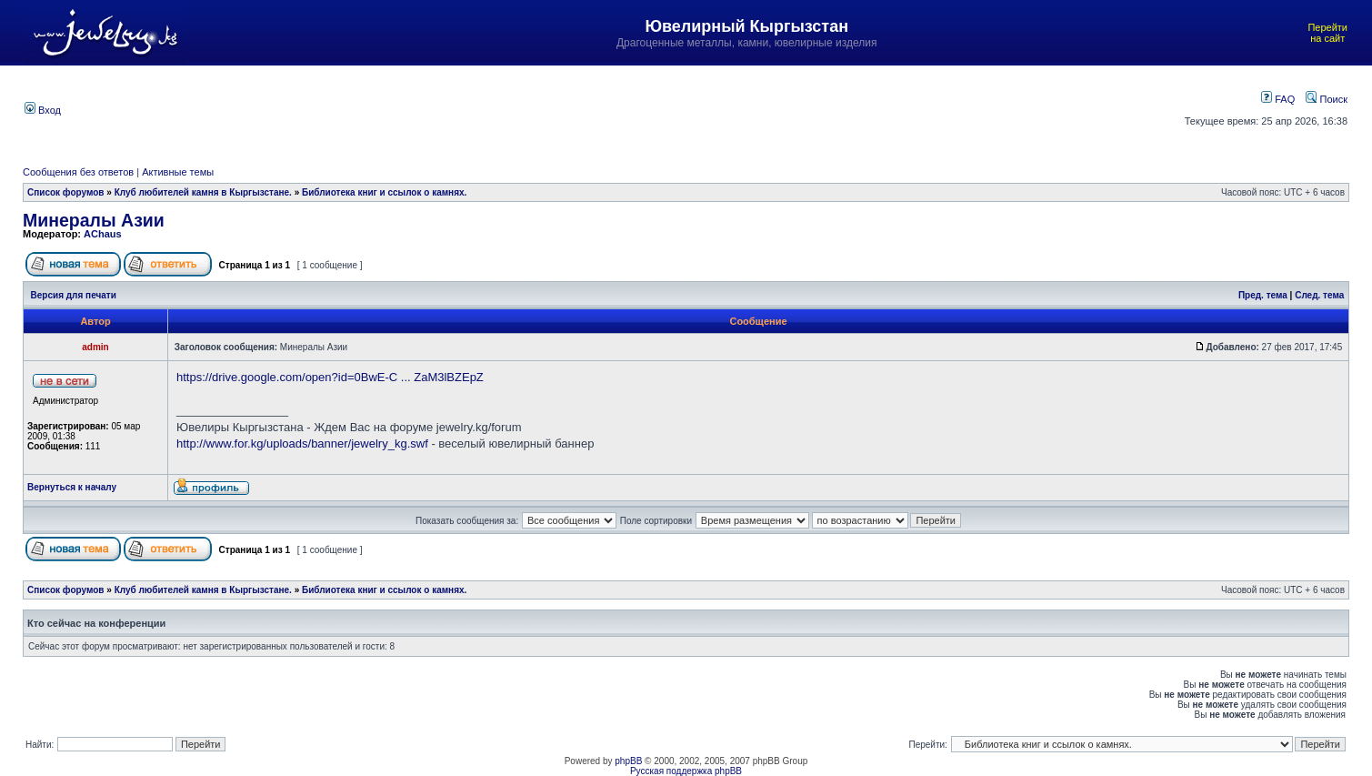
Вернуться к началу (71, 487)
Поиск (1326, 99)
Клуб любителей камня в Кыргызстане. (203, 192)
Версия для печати (73, 295)
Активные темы (178, 171)
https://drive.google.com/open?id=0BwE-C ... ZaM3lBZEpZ (330, 377)
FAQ (1278, 99)
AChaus (103, 233)
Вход (43, 110)
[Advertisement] (592, 108)
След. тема (1319, 295)
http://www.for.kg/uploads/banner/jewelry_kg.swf (302, 443)
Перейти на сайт (1327, 33)
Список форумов (66, 192)
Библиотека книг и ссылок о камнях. (384, 192)
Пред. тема (1262, 295)
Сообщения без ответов (78, 171)
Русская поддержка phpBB (686, 771)
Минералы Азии (94, 220)
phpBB (628, 761)
